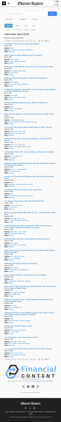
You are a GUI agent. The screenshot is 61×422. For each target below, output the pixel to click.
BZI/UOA (10, 108)
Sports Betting (17, 97)
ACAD (20, 330)
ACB (24, 330)
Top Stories (22, 320)
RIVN (23, 133)
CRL (9, 332)
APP (19, 292)
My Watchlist (23, 19)
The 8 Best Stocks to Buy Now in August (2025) (20, 337)
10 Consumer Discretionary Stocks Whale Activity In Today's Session (28, 127)
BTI (11, 156)
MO (15, 158)
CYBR (13, 120)
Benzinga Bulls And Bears (21, 220)
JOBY (23, 218)
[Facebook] (28, 387)
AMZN (11, 131)
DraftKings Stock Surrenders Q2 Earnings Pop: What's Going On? (27, 239)
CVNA (16, 353)
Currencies (19, 29)
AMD (15, 218)
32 (39, 41)
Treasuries (33, 29)
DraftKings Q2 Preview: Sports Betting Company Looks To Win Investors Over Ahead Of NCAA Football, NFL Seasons (29, 313)
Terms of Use (39, 417)
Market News (29, 50)
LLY (9, 220)
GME (24, 131)
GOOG (24, 341)
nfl (21, 307)
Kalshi (29, 146)
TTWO (9, 258)
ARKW (24, 232)
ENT (22, 205)
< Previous (8, 41)
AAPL (11, 218)
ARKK (19, 232)
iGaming (14, 269)
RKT (13, 73)
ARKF (15, 232)
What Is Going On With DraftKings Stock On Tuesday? (23, 55)
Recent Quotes (9, 19)
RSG (16, 73)
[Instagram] (38, 387)
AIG (19, 256)
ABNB (15, 71)
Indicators (35, 19)
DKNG (11, 48)
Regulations (17, 258)
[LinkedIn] (33, 387)
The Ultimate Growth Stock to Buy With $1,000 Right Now (24, 201)
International (26, 29)
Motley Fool (11, 51)
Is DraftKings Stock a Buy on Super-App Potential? (21, 44)
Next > (47, 41)
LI (23, 353)
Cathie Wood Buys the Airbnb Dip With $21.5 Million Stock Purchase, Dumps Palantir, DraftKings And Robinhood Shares (28, 226)
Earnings (10, 97)
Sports (18, 171)
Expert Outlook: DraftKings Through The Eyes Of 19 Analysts (25, 275)
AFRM (19, 71)
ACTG (13, 332)
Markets (8, 25)
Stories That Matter (13, 320)
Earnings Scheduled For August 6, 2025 (18, 326)
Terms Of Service (48, 381)
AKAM (24, 71)
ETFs (25, 25)
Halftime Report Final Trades (29, 122)
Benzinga (10, 61)
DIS (14, 156)
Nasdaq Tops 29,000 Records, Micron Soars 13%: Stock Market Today (28, 66)
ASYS (17, 332)
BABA (15, 131)
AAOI (11, 71)
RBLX (9, 233)
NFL (24, 145)
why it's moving (12, 84)
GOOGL (14, 343)
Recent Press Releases (18, 50)
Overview (8, 29)
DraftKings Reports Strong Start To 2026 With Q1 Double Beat (25, 78)
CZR (11, 205)
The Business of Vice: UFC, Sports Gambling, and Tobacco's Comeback (29, 152)
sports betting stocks (22, 269)
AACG (11, 330)
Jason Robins (16, 307)
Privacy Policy (36, 381)
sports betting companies (19, 146)
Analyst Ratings (12, 281)
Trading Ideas (25, 84)
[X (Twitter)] (23, 387)
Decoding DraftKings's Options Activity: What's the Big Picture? (26, 103)
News (13, 29)
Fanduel (10, 146)
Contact (31, 417)
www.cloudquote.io (44, 377)
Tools (33, 25)
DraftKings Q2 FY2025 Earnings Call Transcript (20, 263)
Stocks (17, 25)
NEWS (16, 59)
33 (42, 41)
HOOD (20, 145)
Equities (10, 294)
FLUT (15, 145)
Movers (24, 61)
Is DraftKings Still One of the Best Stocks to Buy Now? (23, 190)
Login (57, 5)
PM (13, 158)
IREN (9, 73)
